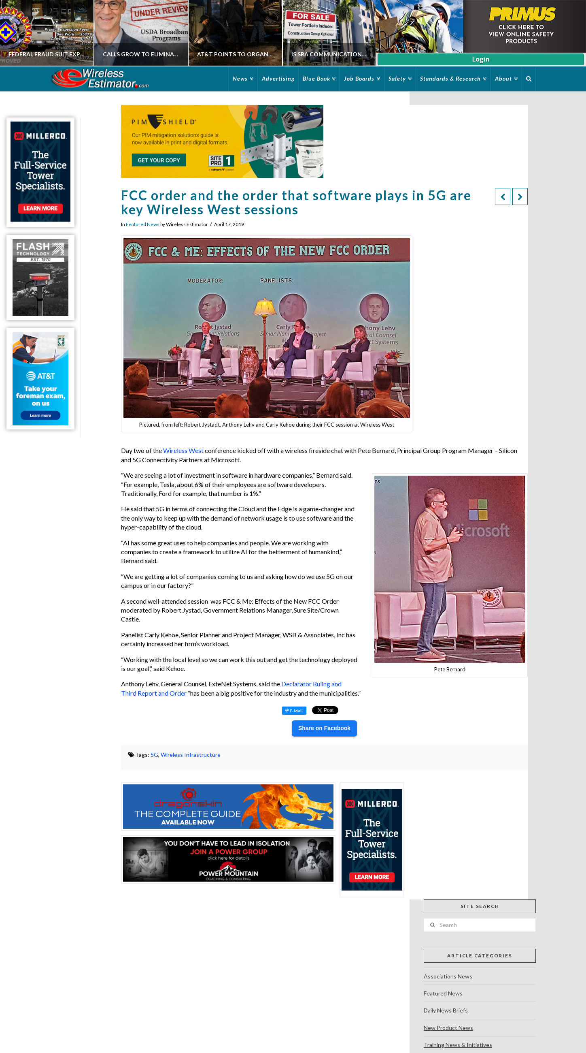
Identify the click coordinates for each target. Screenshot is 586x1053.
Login (480, 59)
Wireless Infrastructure (191, 754)
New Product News (448, 1027)
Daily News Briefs (446, 1010)
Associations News (448, 976)
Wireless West (183, 450)
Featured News (142, 224)
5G (154, 754)
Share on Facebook (324, 728)
